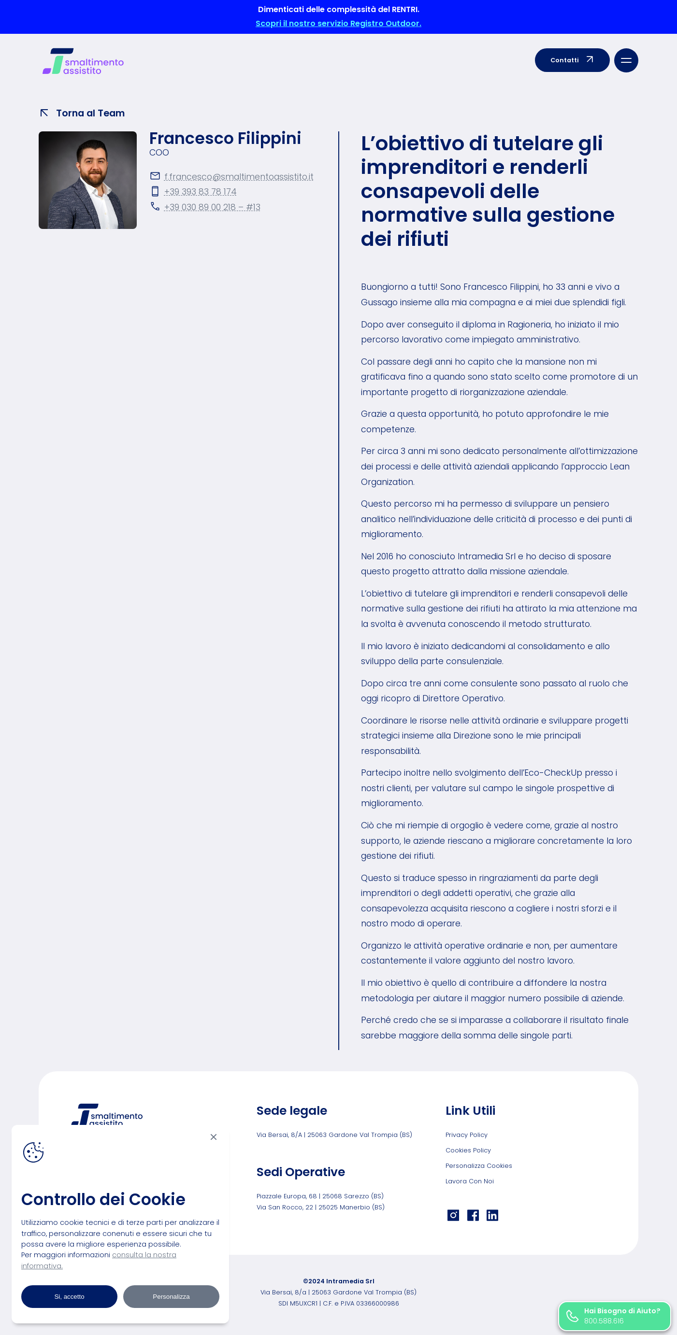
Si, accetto (69, 1296)
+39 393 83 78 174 (200, 192)
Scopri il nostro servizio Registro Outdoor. (338, 23)
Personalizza (171, 1296)
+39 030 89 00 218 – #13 (212, 207)
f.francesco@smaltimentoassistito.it (239, 177)
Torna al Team (82, 113)
